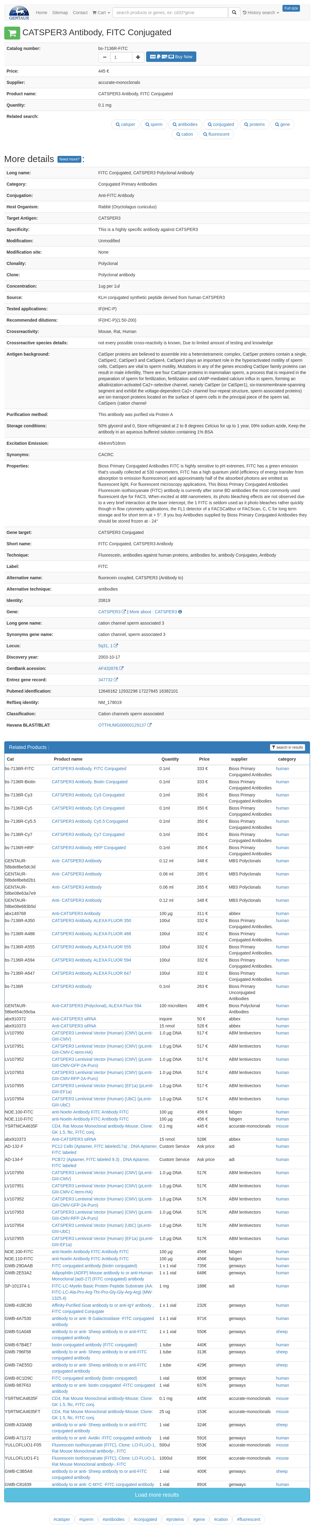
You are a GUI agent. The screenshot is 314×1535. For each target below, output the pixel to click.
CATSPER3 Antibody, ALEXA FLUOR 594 (91, 960)
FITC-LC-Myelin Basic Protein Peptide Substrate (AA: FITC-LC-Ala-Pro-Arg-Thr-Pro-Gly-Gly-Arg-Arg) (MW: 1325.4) (102, 1292)
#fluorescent (248, 1519)
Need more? (69, 159)
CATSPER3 (112, 611)
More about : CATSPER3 (156, 611)
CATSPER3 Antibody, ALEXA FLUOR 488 (91, 933)
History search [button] (261, 12)
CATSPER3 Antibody (71, 986)
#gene (199, 1519)
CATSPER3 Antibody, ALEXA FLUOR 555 (91, 946)
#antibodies (114, 1519)
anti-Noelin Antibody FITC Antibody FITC (90, 1112)
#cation (221, 1519)
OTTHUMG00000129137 (125, 725)
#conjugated (145, 1519)
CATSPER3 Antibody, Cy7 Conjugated (88, 834)
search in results (287, 747)
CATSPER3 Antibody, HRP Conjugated (89, 847)
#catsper (62, 1519)
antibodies (185, 124)
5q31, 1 (108, 645)
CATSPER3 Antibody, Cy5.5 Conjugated (90, 821)
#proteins (175, 1519)
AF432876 (111, 668)
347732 (108, 679)
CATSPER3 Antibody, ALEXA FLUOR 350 (91, 920)
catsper (125, 124)
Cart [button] (101, 12)
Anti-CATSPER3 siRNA (74, 1018)
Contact (80, 12)
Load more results (157, 1495)
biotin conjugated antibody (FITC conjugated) (94, 1344)
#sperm (86, 1519)
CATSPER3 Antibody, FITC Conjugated (89, 768)
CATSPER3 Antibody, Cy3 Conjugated (88, 794)
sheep (282, 1331)
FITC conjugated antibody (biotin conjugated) (94, 1265)
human (282, 768)
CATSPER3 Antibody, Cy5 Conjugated (88, 808)
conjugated (221, 124)
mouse (282, 1126)
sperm (154, 124)
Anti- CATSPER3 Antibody (77, 860)
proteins (254, 124)
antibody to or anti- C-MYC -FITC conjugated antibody (103, 1484)
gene (282, 124)
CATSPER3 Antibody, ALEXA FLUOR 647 (91, 973)
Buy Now (171, 56)
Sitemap (60, 12)
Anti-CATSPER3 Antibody (76, 913)
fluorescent (216, 134)
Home (41, 12)
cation (184, 134)
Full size (291, 8)
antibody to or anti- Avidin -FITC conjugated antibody (101, 1437)
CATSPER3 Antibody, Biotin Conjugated (89, 781)
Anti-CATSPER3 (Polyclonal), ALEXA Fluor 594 (96, 1005)
